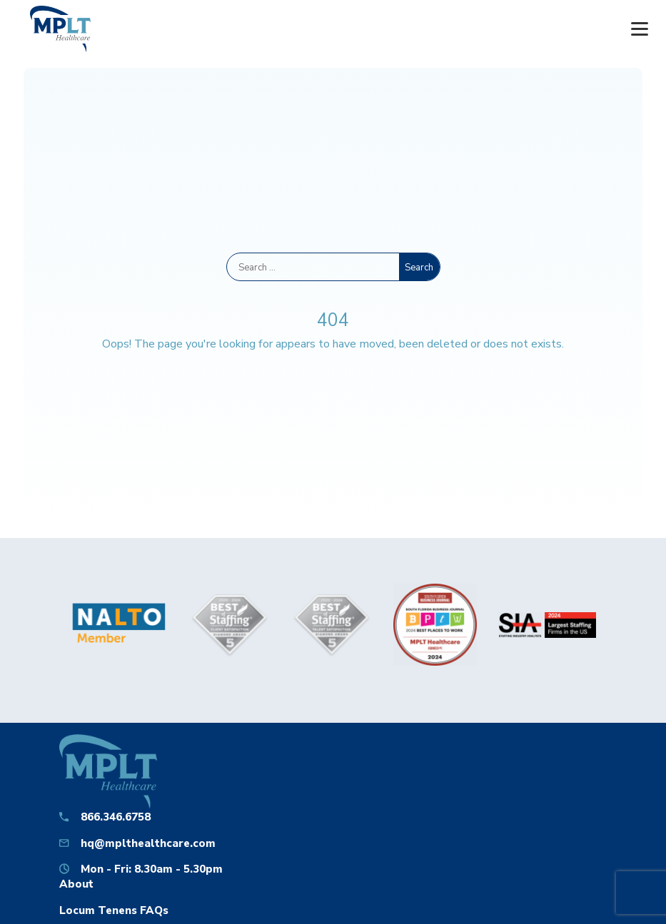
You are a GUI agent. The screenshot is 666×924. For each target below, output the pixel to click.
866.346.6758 (116, 816)
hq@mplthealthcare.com (148, 843)
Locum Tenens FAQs (113, 910)
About (76, 883)
